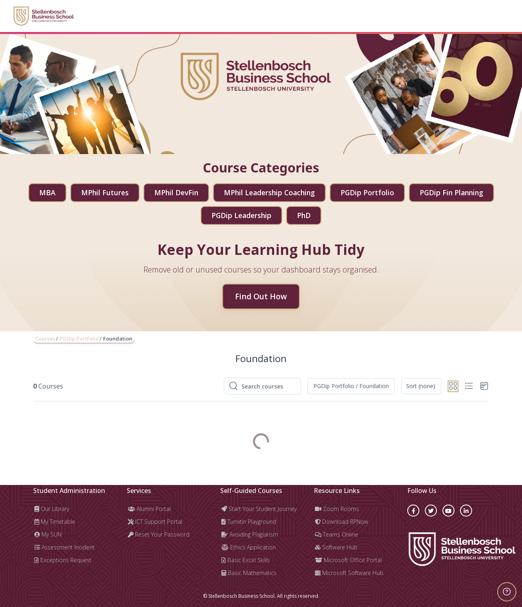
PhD (304, 215)
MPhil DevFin (176, 192)
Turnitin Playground (248, 521)
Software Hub (336, 547)
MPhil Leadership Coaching (269, 192)
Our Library (51, 509)
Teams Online (336, 534)
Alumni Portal (149, 509)
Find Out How (261, 296)
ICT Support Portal (155, 521)
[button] (351, 386)
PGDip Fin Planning (451, 192)
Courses (45, 338)
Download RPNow (341, 521)
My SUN (48, 534)
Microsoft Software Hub (349, 573)
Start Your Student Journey (259, 509)
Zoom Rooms (337, 509)
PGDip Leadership (241, 215)
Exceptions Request (63, 560)
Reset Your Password (158, 534)
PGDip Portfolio (367, 192)
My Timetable (54, 521)
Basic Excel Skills (245, 560)
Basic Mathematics (249, 573)
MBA (47, 192)
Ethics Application (248, 547)
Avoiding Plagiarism (249, 534)
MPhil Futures (105, 192)
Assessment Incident (64, 547)
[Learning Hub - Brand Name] (43, 16)
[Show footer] (506, 591)
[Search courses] (268, 386)
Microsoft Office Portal (348, 560)
